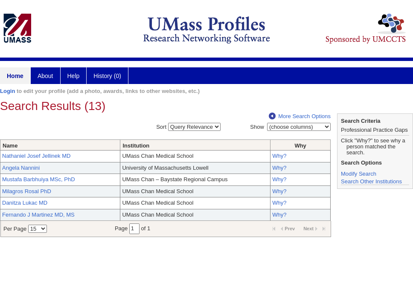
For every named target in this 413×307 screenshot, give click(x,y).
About (45, 75)
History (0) (107, 75)
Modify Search (358, 174)
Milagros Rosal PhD (26, 191)
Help (73, 75)
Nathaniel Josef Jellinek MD (36, 156)
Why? (279, 156)
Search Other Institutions (371, 181)
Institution (135, 145)
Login (7, 91)
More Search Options (300, 116)
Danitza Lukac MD (24, 203)
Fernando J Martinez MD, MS (38, 214)
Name (10, 145)
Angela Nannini (21, 168)
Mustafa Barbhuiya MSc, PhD (38, 179)
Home (15, 75)
